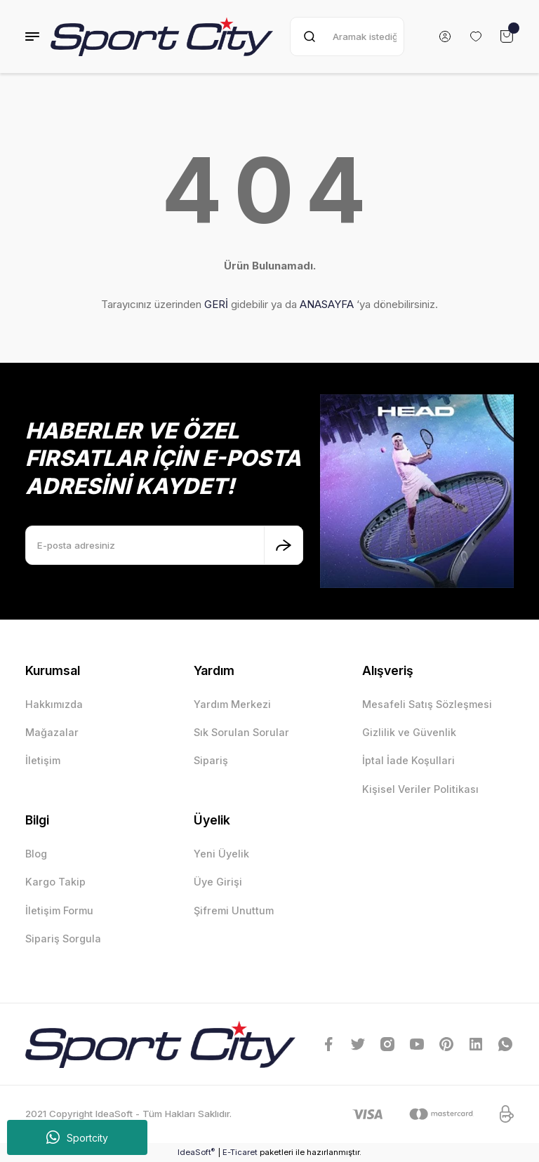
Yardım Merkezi (232, 704)
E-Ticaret (240, 1152)
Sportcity (77, 1137)
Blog (36, 854)
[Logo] (162, 36)
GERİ (216, 304)
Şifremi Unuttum (234, 910)
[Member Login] (445, 36)
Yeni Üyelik (221, 854)
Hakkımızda (54, 704)
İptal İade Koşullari (408, 760)
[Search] (347, 36)
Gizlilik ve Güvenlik (409, 732)
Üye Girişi (218, 882)
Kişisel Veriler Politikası (420, 789)
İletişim (42, 760)
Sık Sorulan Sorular (241, 732)
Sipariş (211, 760)
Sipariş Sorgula (63, 938)
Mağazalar (52, 732)
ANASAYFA (327, 304)
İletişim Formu (59, 910)
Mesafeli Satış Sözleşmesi (427, 704)
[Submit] (283, 545)
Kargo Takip (55, 882)
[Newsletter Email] (164, 545)
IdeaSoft (196, 1152)
